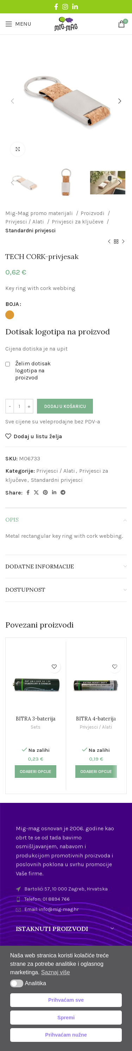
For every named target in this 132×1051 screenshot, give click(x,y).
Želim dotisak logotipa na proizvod (33, 370)
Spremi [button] (66, 1017)
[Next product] (123, 241)
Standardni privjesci (30, 230)
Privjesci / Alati (25, 222)
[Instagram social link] (65, 6)
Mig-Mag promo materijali (39, 213)
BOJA (12, 304)
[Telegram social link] (63, 492)
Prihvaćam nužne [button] (66, 1035)
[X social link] (36, 492)
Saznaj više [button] (55, 972)
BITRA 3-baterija (35, 719)
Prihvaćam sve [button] (66, 1000)
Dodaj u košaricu (65, 406)
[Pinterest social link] (45, 492)
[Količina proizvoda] (19, 406)
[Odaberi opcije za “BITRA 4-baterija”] (96, 771)
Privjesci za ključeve (78, 222)
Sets (35, 727)
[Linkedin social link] (75, 6)
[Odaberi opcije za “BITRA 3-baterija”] (35, 771)
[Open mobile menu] (18, 24)
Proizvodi (93, 213)
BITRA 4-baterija (96, 719)
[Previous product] (109, 241)
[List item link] (66, 899)
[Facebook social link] (56, 6)
